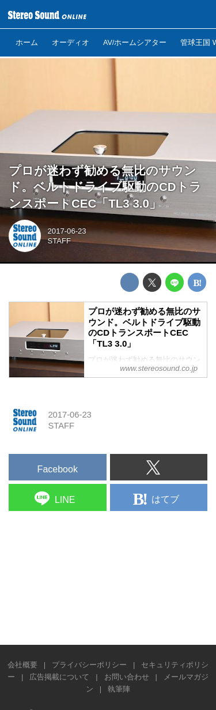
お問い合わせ (126, 677)
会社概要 (22, 664)
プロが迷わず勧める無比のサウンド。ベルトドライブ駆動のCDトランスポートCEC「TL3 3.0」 (105, 187)
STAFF (59, 240)
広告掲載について (59, 677)
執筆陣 (119, 689)
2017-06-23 (67, 231)
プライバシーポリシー (89, 664)
